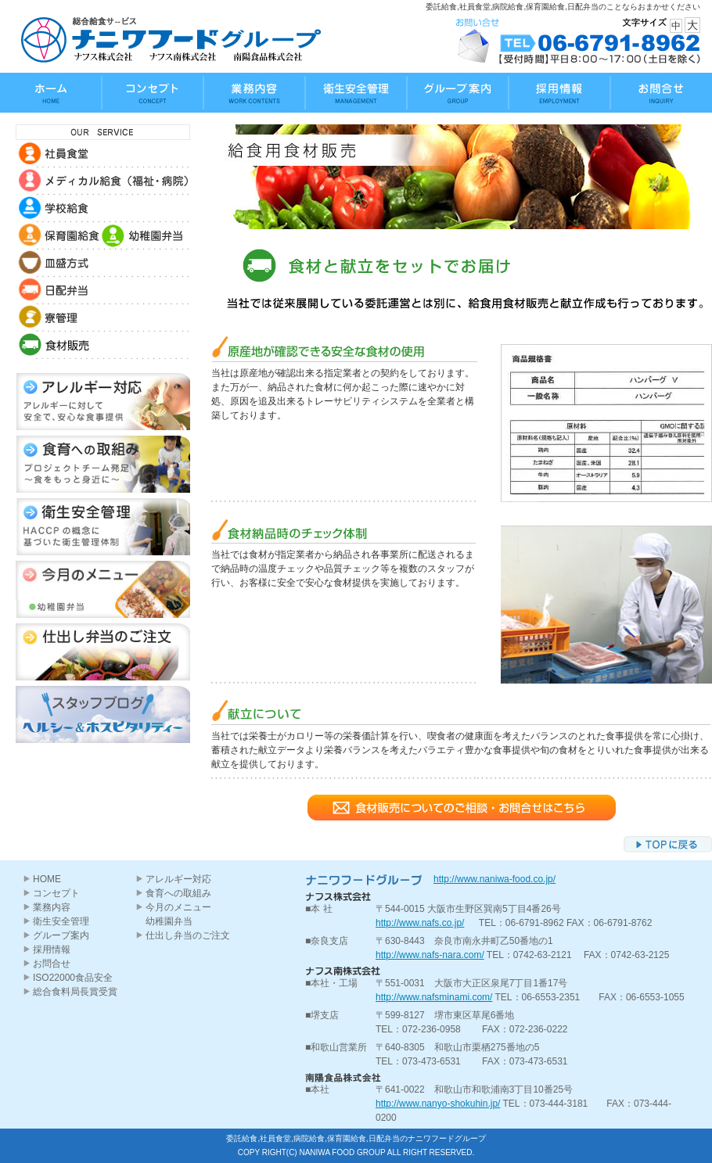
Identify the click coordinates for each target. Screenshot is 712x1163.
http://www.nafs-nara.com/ (430, 954)
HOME (47, 879)
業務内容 (51, 907)
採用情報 (51, 949)
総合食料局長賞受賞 (75, 991)
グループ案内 (61, 935)
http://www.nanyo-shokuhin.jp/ (438, 1103)
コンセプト (56, 893)
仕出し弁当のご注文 (188, 935)
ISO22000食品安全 (73, 977)
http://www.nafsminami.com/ (434, 997)
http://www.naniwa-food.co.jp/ (494, 879)
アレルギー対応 (178, 879)
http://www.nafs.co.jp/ (420, 922)
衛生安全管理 (61, 921)
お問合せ (51, 963)
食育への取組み (178, 893)
